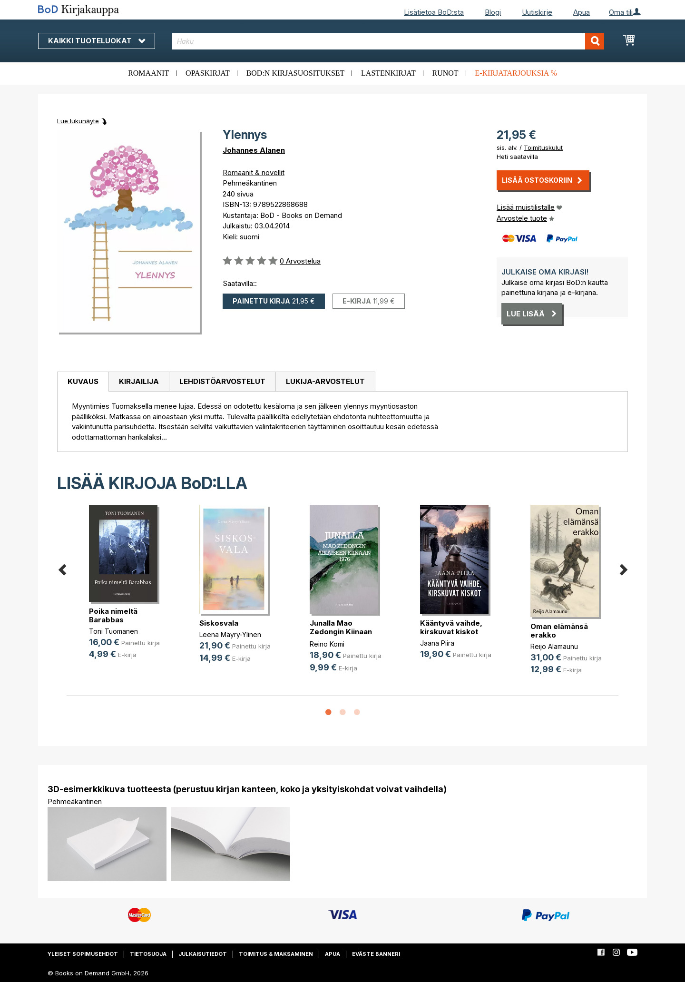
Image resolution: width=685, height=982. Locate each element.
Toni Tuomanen (113, 631)
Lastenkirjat (388, 73)
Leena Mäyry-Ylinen (230, 634)
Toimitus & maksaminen (276, 954)
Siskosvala (218, 623)
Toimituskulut (543, 147)
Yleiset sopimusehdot (83, 954)
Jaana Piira (437, 643)
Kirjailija (139, 381)
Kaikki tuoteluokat (96, 40)
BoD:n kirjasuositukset (295, 73)
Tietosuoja (148, 954)
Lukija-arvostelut (325, 381)
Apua (581, 12)
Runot (445, 73)
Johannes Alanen (254, 150)
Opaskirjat (208, 73)
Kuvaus (83, 381)
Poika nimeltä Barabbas (113, 615)
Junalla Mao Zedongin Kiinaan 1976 (341, 632)
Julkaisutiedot (202, 954)
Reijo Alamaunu (554, 646)
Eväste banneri (376, 954)
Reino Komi (327, 644)
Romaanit (148, 73)
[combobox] (388, 41)
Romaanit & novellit (253, 172)
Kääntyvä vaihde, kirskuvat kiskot (451, 627)
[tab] (82, 382)
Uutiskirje (537, 12)
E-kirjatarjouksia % (516, 73)
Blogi (493, 12)
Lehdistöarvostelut (222, 381)
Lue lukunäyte (78, 121)
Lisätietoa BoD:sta (434, 12)
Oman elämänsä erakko (559, 630)
